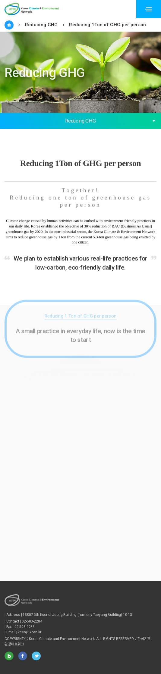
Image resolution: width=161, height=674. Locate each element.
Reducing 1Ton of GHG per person (107, 24)
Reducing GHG (41, 24)
